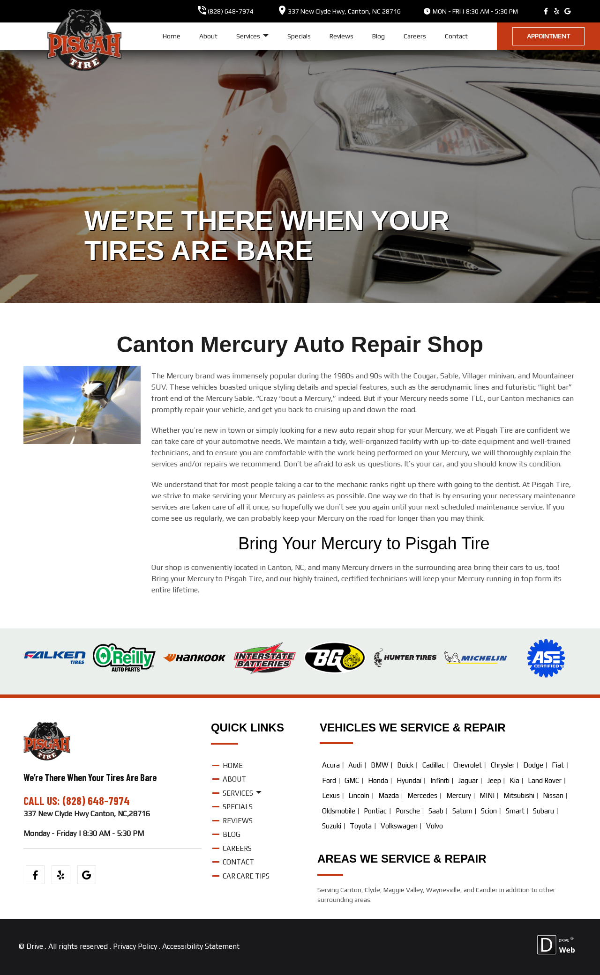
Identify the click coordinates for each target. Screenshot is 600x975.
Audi (355, 765)
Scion (489, 811)
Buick (405, 765)
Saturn (462, 811)
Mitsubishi (518, 795)
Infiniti (440, 780)
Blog (378, 36)
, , (344, 11)
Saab (435, 811)
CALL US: (42, 800)
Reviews (341, 36)
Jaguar (468, 780)
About (208, 36)
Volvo (434, 826)
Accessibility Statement (201, 946)
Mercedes (422, 795)
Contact (456, 36)
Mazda (388, 795)
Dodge (533, 765)
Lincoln (358, 795)
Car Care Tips (246, 876)
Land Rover (545, 780)
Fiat (558, 765)
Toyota (361, 826)
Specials (299, 36)
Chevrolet (467, 765)
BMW (380, 765)
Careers (415, 36)
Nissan (553, 795)
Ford (329, 780)
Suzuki (331, 826)
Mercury (458, 795)
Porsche (408, 811)
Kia (514, 780)
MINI (487, 795)
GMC (352, 780)
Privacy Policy (135, 946)
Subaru (543, 811)
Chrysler (503, 765)
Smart (515, 811)
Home (171, 36)
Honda (378, 780)
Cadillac (433, 765)
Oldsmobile (338, 811)
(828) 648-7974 (231, 11)
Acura (331, 765)
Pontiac (375, 811)
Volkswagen (399, 826)
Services (252, 36)
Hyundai (409, 780)
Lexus (331, 795)
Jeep (494, 780)
